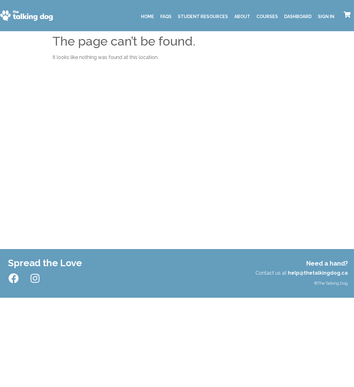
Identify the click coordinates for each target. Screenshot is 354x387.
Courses (267, 16)
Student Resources (203, 16)
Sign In (326, 16)
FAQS (166, 16)
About (242, 16)
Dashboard (298, 16)
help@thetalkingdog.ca (318, 273)
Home (147, 16)
